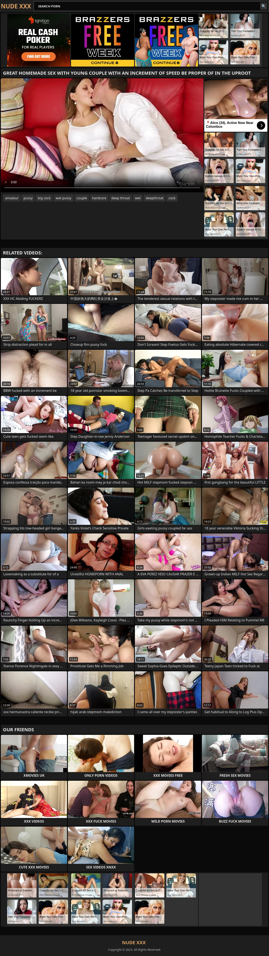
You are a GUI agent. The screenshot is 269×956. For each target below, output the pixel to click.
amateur (11, 198)
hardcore (99, 198)
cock (171, 198)
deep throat (120, 198)
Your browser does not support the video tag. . (102, 135)
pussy (28, 198)
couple (81, 198)
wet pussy (63, 198)
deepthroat (154, 198)
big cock (44, 198)
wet (138, 198)
